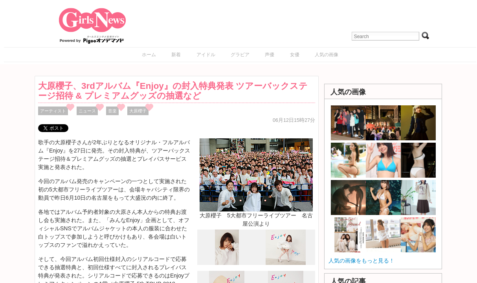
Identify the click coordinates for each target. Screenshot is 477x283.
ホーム (149, 54)
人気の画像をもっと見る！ (361, 260)
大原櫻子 (138, 110)
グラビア (240, 54)
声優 (269, 54)
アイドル (205, 54)
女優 (294, 54)
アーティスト (53, 110)
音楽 (112, 110)
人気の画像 (326, 54)
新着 (176, 54)
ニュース (87, 110)
